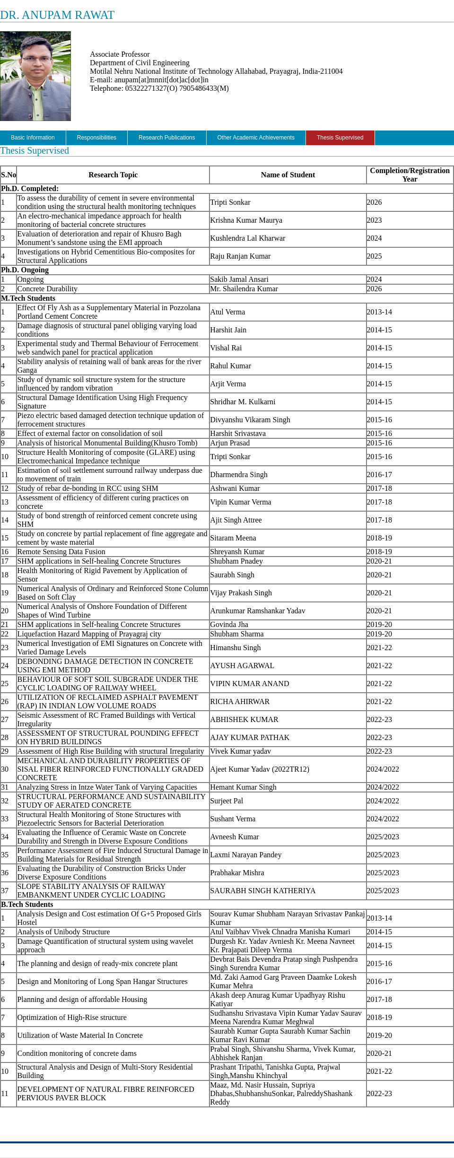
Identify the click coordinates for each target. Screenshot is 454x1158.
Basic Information (33, 137)
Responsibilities (96, 137)
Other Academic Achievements (256, 137)
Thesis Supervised (340, 137)
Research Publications (167, 137)
